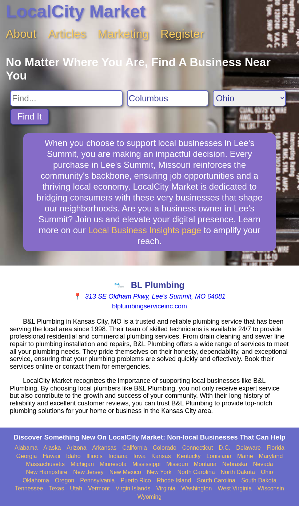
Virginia (165, 488)
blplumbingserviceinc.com (149, 306)
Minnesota (113, 464)
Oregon (64, 480)
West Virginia (235, 488)
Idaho (73, 456)
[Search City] (167, 98)
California (134, 448)
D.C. (224, 448)
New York (159, 472)
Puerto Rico (135, 480)
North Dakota (238, 472)
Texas (56, 488)
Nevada (263, 464)
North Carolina (196, 472)
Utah (76, 488)
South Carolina (216, 480)
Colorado (164, 448)
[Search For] (66, 98)
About (21, 33)
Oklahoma (36, 480)
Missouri (177, 464)
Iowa (139, 456)
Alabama (26, 448)
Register (182, 33)
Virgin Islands (133, 488)
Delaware (248, 448)
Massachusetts (45, 464)
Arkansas (104, 448)
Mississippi (146, 464)
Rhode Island (174, 480)
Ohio (267, 472)
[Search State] (249, 98)
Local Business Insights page (144, 230)
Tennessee (29, 488)
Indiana (118, 456)
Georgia (26, 456)
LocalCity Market (75, 11)
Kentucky (189, 456)
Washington (196, 488)
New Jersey (88, 472)
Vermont (99, 488)
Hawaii (51, 456)
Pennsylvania (97, 480)
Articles (67, 33)
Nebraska (234, 464)
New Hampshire (46, 472)
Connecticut (197, 448)
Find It (29, 116)
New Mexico (125, 472)
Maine (245, 456)
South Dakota (258, 480)
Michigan (82, 464)
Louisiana (219, 456)
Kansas (161, 456)
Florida (275, 448)
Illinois (95, 456)
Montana (205, 464)
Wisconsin (271, 488)
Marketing (123, 33)
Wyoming (149, 497)
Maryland (271, 456)
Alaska (52, 448)
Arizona (76, 448)
